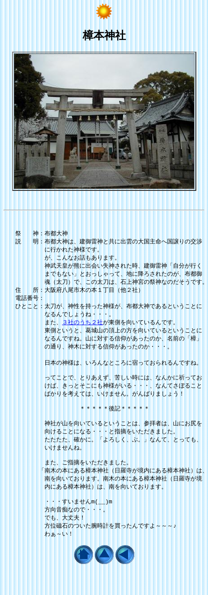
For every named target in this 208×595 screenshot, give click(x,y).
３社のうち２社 (82, 327)
